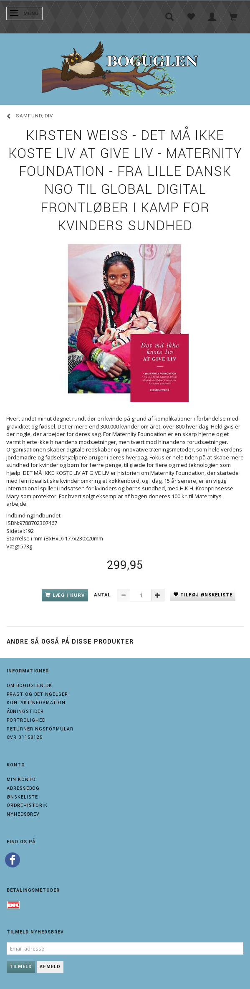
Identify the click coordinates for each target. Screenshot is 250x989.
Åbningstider (25, 711)
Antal (103, 594)
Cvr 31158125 (25, 737)
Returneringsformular (40, 729)
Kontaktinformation (36, 703)
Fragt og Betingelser (37, 694)
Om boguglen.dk (29, 685)
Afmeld (50, 967)
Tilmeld (21, 967)
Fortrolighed (26, 720)
